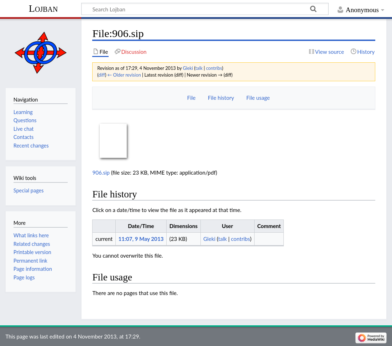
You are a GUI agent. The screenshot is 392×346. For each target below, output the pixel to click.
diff (101, 75)
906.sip (101, 172)
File (191, 97)
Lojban (43, 8)
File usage (258, 97)
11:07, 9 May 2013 (140, 239)
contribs (214, 68)
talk (198, 68)
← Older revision (124, 75)
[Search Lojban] (205, 9)
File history (221, 97)
